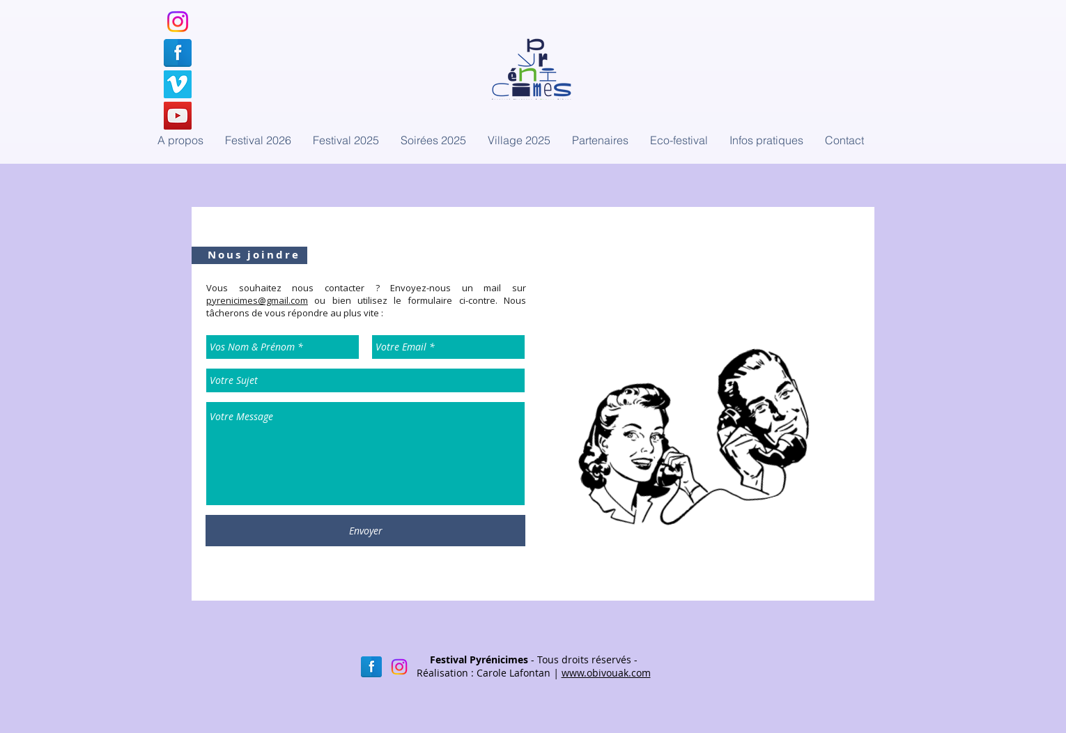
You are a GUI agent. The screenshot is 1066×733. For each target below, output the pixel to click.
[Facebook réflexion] (371, 666)
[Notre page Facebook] (178, 53)
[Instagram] (178, 22)
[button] (433, 140)
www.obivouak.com (606, 672)
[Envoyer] (365, 530)
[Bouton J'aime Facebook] (667, 176)
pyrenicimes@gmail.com (257, 300)
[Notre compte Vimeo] (178, 84)
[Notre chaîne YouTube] (178, 116)
